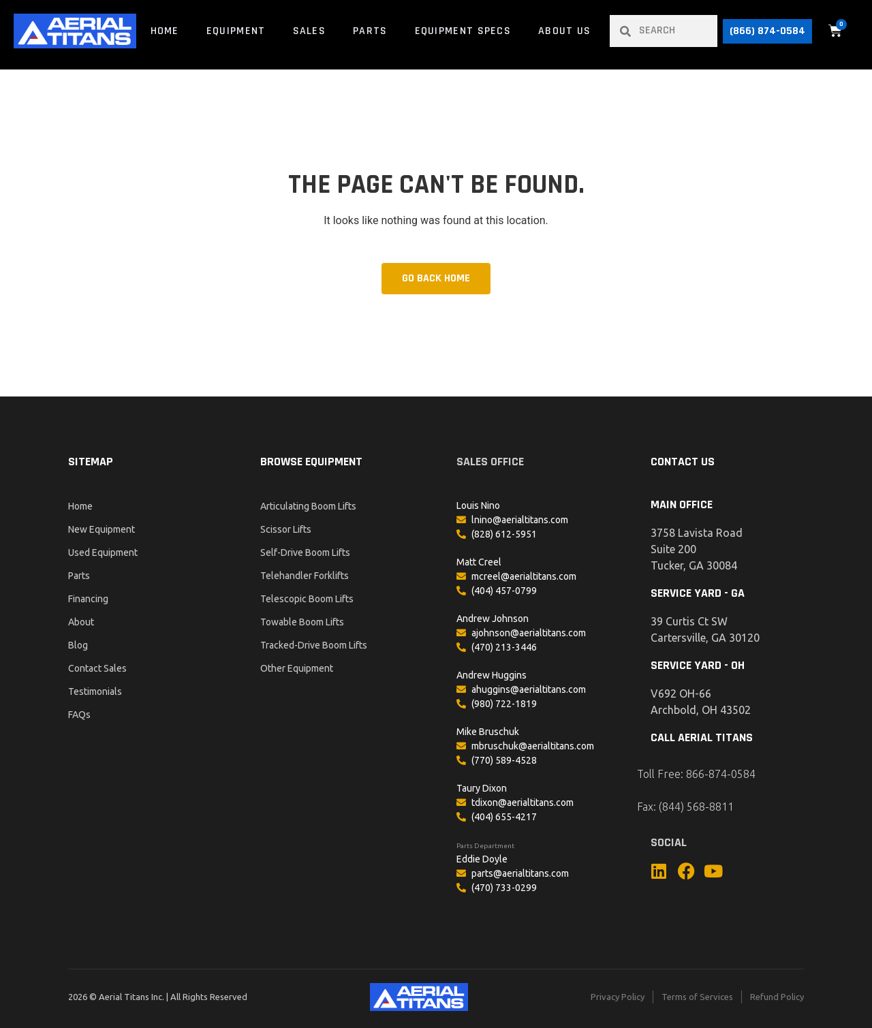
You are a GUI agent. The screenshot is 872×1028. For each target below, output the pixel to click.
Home (165, 31)
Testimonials (95, 691)
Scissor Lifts (285, 529)
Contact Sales (97, 668)
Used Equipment (103, 552)
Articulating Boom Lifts (308, 506)
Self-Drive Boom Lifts (305, 552)
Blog (78, 645)
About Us (564, 31)
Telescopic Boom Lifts (307, 598)
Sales (309, 31)
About (81, 622)
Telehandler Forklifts (304, 575)
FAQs (79, 714)
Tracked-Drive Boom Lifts (313, 645)
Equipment (236, 31)
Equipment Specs (463, 31)
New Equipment (101, 529)
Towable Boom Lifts (302, 622)
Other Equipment (296, 668)
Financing (88, 598)
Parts (370, 31)
